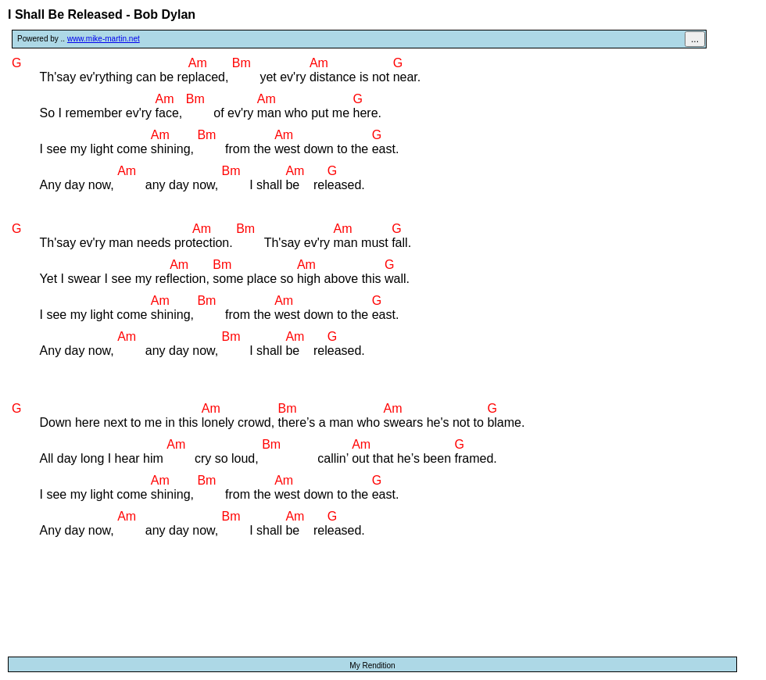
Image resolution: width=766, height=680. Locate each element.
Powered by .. (78, 38)
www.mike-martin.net (103, 38)
